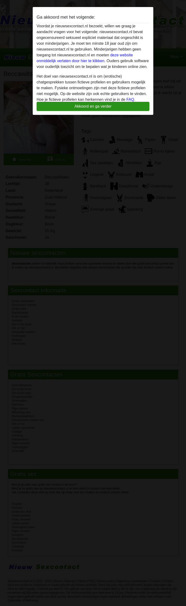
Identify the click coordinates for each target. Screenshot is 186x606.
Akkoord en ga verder (93, 106)
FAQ (130, 99)
